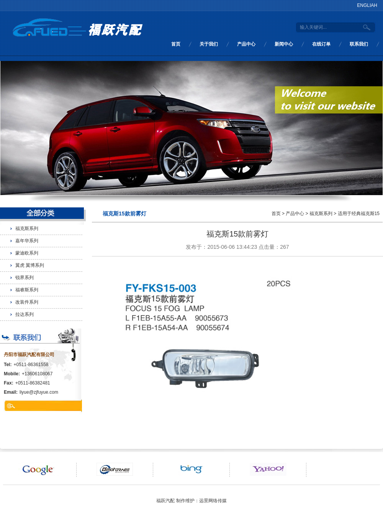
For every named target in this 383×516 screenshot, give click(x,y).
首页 (175, 44)
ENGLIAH (367, 5)
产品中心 (246, 44)
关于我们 (209, 44)
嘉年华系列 (26, 240)
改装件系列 (26, 302)
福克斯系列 (26, 228)
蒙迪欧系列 (26, 253)
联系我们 (359, 44)
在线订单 (321, 44)
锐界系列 (24, 277)
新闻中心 (284, 44)
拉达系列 (24, 314)
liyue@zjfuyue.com (39, 392)
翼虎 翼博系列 (29, 265)
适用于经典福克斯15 (359, 213)
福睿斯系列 (26, 290)
